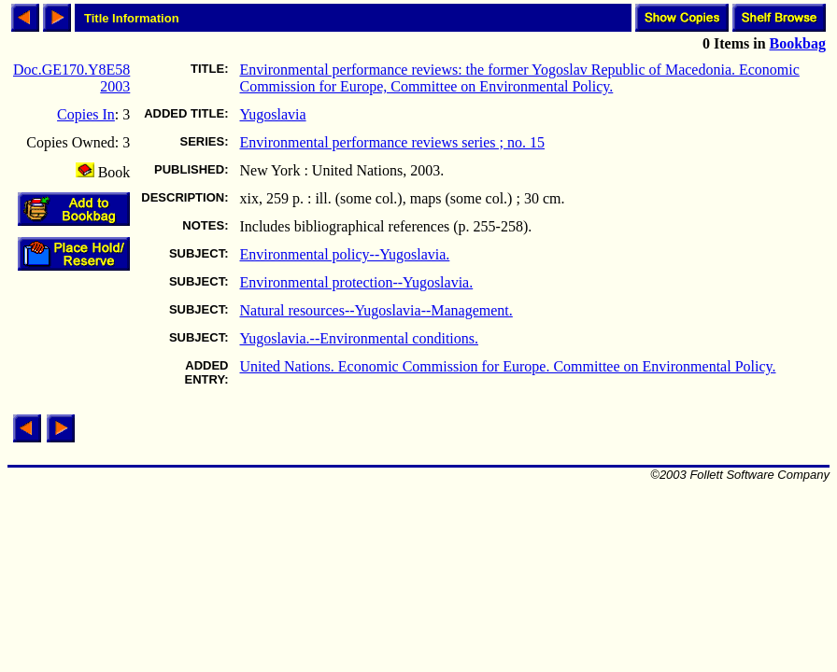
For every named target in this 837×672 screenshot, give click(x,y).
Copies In (86, 114)
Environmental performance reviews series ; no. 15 (392, 142)
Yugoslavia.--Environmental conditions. (358, 338)
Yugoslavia (272, 114)
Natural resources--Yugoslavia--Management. (375, 310)
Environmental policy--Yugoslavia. (344, 254)
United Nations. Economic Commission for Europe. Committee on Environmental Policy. (507, 366)
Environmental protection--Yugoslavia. (356, 282)
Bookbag (798, 43)
